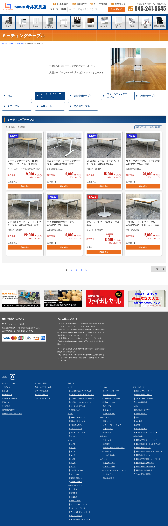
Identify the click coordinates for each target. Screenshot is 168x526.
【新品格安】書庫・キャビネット (148, 459)
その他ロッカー (76, 482)
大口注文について (41, 395)
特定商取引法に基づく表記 (12, 414)
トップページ (9, 44)
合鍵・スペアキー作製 (43, 387)
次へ (158, 269)
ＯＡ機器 (138, 421)
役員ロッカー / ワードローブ (113, 448)
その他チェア (75, 410)
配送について (79, 4)
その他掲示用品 (141, 402)
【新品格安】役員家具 (143, 470)
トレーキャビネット (78, 508)
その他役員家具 (109, 455)
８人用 (72, 467)
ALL (10, 96)
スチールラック (76, 516)
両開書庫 (73, 493)
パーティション (141, 414)
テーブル (20, 44)
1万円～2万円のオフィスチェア (82, 395)
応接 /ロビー (104, 417)
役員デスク (107, 440)
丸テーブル (13, 106)
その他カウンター (109, 474)
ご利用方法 (6, 387)
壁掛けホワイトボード (143, 391)
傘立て (137, 425)
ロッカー (71, 440)
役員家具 (103, 436)
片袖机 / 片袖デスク (77, 417)
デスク (70, 414)
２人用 (72, 448)
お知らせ (5, 391)
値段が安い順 (141, 127)
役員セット (107, 451)
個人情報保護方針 (8, 410)
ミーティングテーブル (51, 96)
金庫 (137, 417)
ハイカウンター (109, 463)
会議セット (46, 106)
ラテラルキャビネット (78, 504)
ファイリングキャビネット (80, 512)
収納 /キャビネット (75, 485)
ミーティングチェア (78, 406)
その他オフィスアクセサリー (146, 433)
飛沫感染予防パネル (143, 410)
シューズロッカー (77, 474)
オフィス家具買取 (41, 391)
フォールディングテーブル (117, 96)
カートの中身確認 (98, 4)
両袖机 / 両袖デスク (77, 421)
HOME (4, 377)
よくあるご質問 (60, 4)
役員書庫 (106, 444)
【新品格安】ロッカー (143, 455)
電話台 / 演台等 (108, 478)
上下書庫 (73, 489)
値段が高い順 (155, 127)
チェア (70, 387)
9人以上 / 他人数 (76, 470)
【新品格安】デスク (143, 448)
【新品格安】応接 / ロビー (145, 467)
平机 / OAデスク (76, 425)
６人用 (72, 463)
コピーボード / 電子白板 (144, 399)
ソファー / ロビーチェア (112, 425)
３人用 (72, 451)
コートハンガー (141, 429)
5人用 (72, 459)
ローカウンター (109, 467)
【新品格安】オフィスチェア (146, 440)
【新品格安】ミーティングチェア (148, 444)
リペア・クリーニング (43, 399)
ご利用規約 (6, 406)
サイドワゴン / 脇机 (77, 433)
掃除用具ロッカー (77, 478)
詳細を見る (25, 186)
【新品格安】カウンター (144, 463)
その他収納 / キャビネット (80, 520)
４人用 (72, 455)
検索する (116, 9)
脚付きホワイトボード (143, 395)
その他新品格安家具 (143, 474)
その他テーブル (82, 106)
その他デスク (75, 436)
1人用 (72, 444)
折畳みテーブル (148, 96)
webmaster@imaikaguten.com (70, 341)
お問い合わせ (118, 4)
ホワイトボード (138, 387)
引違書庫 (73, 497)
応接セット (107, 421)
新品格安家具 (138, 436)
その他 (135, 406)
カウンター (104, 459)
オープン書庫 (75, 501)
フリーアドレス (76, 429)
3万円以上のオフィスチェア (81, 402)
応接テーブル (108, 429)
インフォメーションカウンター (114, 470)
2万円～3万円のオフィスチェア (82, 399)
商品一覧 (71, 383)
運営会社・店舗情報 (9, 399)
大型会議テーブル (83, 96)
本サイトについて (8, 383)
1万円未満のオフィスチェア (81, 391)
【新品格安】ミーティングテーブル (148, 451)
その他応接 (107, 433)
